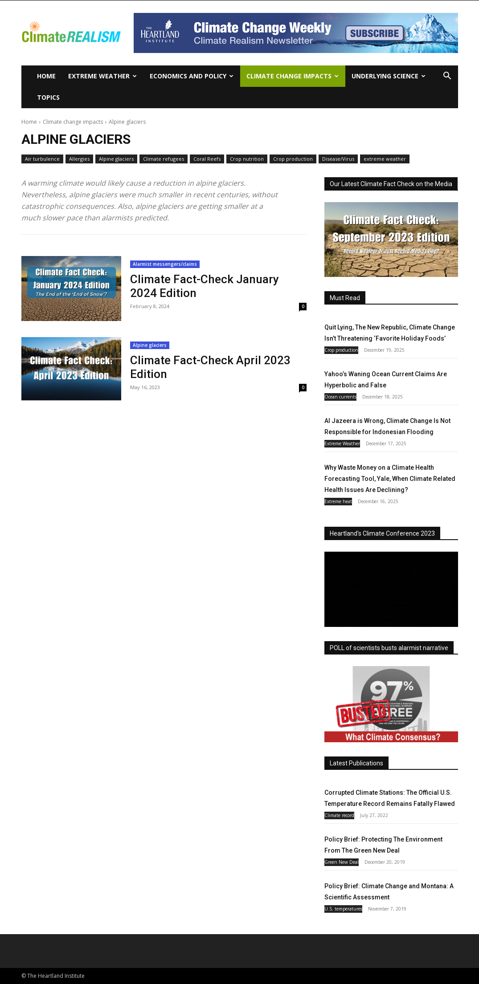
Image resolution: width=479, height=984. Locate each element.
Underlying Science (389, 76)
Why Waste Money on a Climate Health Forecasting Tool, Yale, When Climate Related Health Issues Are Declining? (389, 478)
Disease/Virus (338, 159)
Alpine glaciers (116, 159)
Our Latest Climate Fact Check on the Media (391, 183)
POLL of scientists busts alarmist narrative (389, 647)
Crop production (293, 159)
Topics (48, 97)
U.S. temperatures (343, 909)
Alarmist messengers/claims (165, 264)
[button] (447, 77)
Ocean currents (340, 397)
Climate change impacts (292, 76)
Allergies (79, 159)
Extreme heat (338, 501)
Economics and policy (191, 76)
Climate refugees (163, 159)
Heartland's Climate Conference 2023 (382, 533)
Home (46, 76)
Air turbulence (42, 159)
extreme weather (384, 159)
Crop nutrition (246, 159)
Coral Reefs (207, 159)
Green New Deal (341, 862)
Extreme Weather (102, 76)
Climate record (339, 815)
